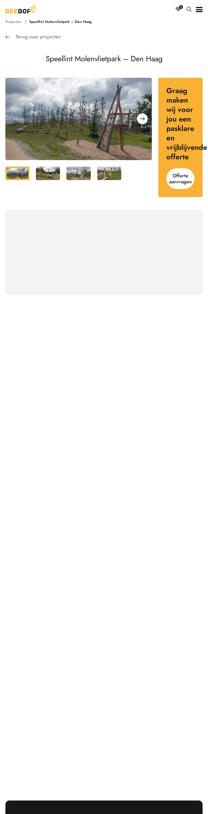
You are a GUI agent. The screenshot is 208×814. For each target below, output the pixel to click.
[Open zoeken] (189, 9)
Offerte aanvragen (180, 178)
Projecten (13, 21)
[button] (199, 9)
